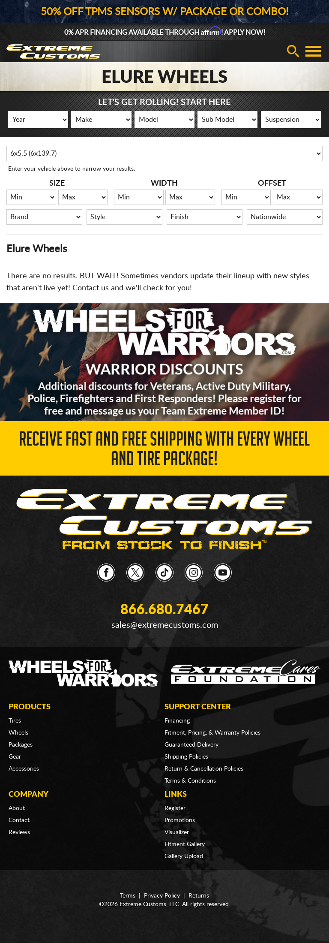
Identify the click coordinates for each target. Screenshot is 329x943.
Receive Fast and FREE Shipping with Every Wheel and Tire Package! (164, 451)
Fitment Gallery (184, 844)
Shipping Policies (186, 757)
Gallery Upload (183, 856)
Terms (127, 896)
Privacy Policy (162, 896)
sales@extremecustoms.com (164, 625)
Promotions (179, 820)
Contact (19, 820)
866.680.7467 (164, 610)
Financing (177, 721)
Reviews (19, 832)
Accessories (24, 769)
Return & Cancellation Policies (203, 769)
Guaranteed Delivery (191, 745)
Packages (21, 745)
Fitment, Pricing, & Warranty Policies (212, 733)
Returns (198, 896)
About (17, 808)
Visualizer (176, 832)
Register (174, 808)
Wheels (18, 733)
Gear (15, 757)
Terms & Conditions (190, 781)
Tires (15, 721)
